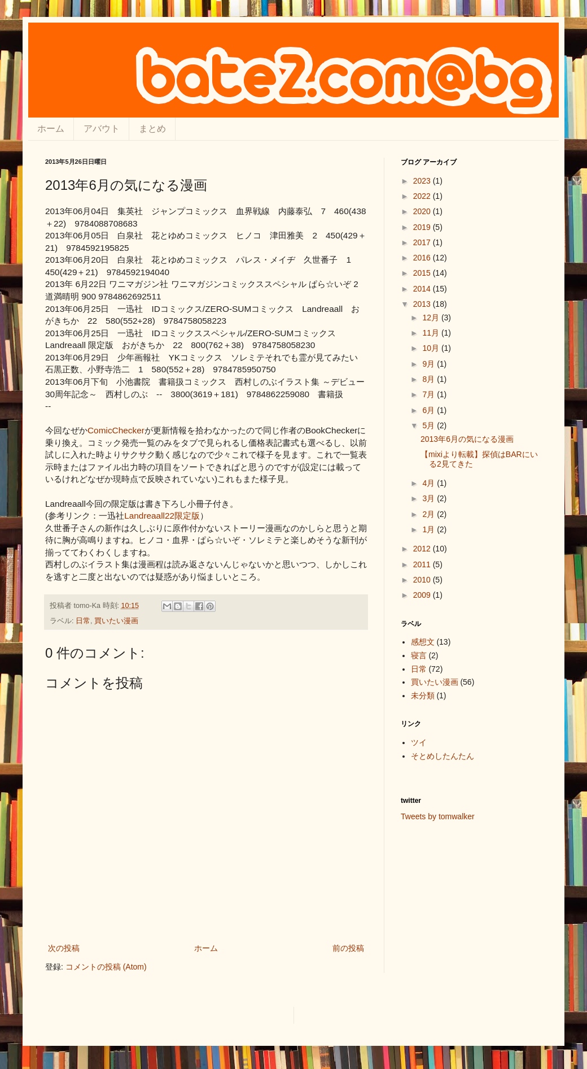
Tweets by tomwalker (438, 816)
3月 (429, 498)
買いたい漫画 (116, 621)
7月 (429, 394)
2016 (423, 257)
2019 (423, 227)
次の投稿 (64, 948)
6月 (429, 410)
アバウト (102, 128)
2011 (423, 564)
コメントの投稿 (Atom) (106, 966)
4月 (429, 483)
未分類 (423, 695)
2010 (423, 579)
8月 (429, 379)
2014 (423, 288)
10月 (431, 348)
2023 (423, 180)
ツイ (419, 742)
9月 (429, 363)
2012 (423, 548)
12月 (431, 317)
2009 (423, 594)
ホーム (50, 128)
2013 (423, 303)
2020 (423, 211)
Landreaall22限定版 (162, 515)
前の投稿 (348, 948)
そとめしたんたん (442, 756)
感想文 (423, 641)
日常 (83, 621)
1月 (429, 529)
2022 (423, 196)
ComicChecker (115, 430)
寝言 (419, 655)
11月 (431, 332)
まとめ (152, 128)
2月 (429, 514)
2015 (423, 272)
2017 (423, 242)
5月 (429, 425)
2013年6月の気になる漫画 (467, 439)
